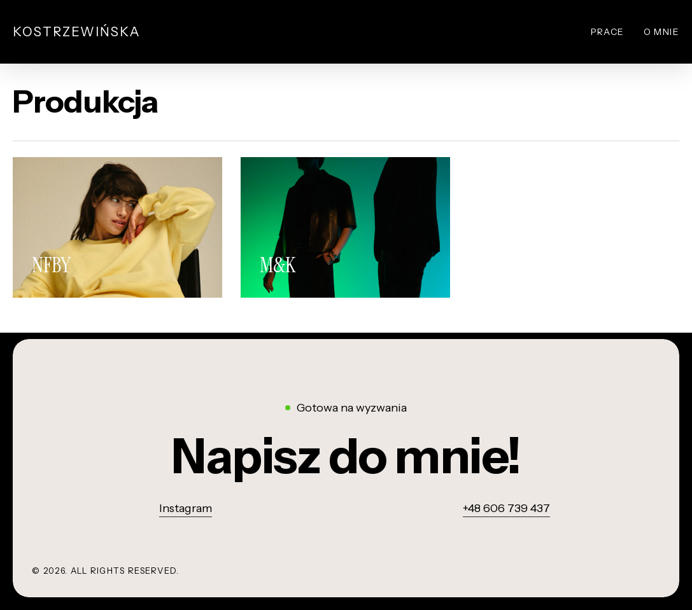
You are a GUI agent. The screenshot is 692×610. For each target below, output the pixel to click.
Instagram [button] (185, 508)
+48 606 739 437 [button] (506, 508)
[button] (345, 456)
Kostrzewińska (77, 31)
